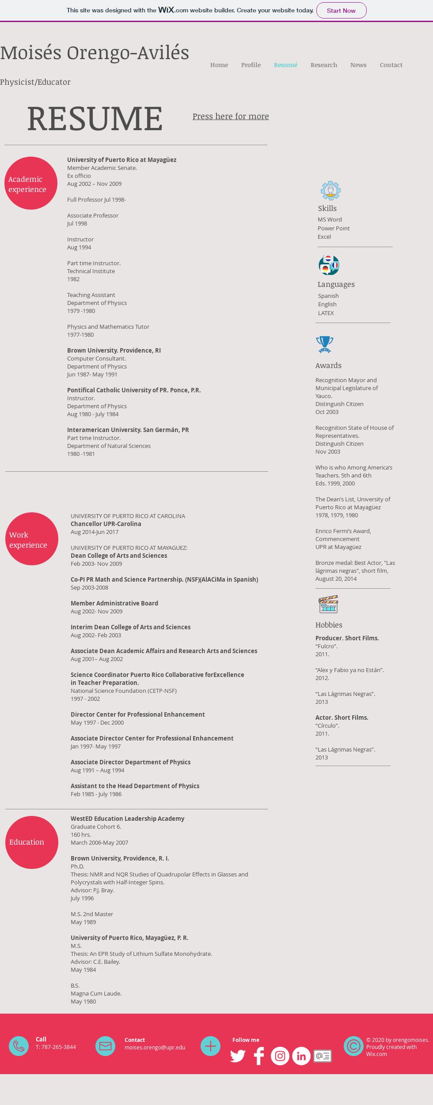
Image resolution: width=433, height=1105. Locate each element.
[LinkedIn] (301, 1056)
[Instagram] (280, 1056)
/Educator (52, 81)
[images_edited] (322, 1056)
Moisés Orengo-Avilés (94, 51)
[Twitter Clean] (237, 1056)
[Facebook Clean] (259, 1056)
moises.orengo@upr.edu (155, 1047)
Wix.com (376, 1053)
